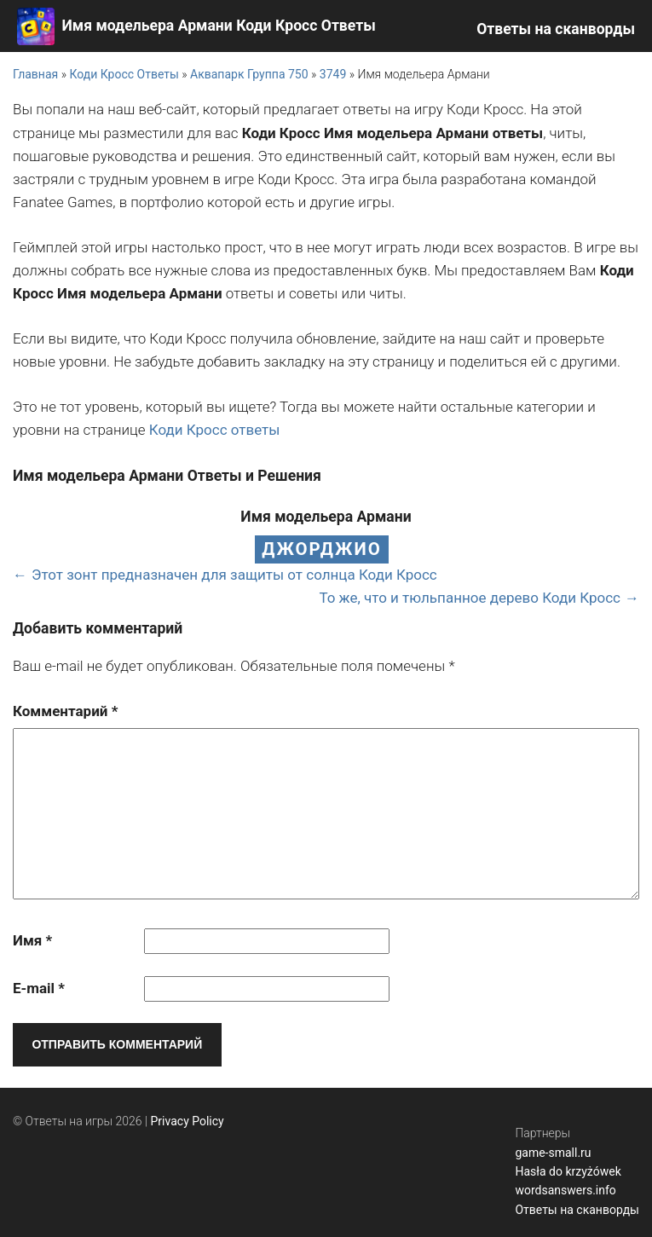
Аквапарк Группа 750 (249, 74)
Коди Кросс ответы (214, 429)
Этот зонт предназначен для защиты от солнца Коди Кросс (234, 574)
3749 (333, 74)
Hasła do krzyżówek (567, 1171)
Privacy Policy (187, 1121)
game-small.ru (553, 1152)
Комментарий (65, 711)
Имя (32, 940)
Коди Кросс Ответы (123, 74)
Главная (35, 74)
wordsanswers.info (565, 1190)
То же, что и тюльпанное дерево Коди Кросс (469, 597)
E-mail (39, 988)
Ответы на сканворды (555, 29)
